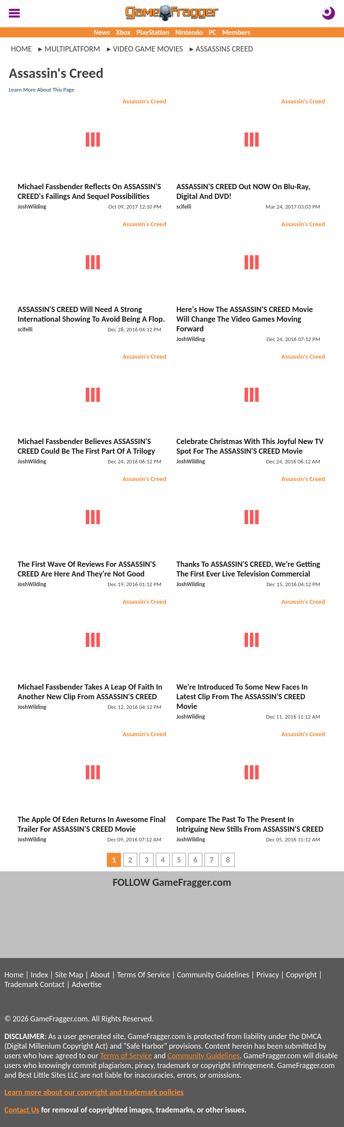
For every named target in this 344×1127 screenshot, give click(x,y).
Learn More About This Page (41, 89)
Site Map (69, 975)
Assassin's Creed (144, 101)
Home (21, 49)
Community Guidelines (213, 975)
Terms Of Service (143, 975)
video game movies (148, 49)
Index (39, 975)
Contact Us (21, 1110)
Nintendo (189, 32)
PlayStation (152, 32)
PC (212, 32)
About (100, 975)
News (102, 32)
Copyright (301, 975)
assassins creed (224, 49)
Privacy (267, 975)
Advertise (87, 984)
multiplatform (72, 49)
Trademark (21, 984)
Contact (52, 984)
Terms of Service (126, 1056)
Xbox (123, 32)
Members (236, 32)
